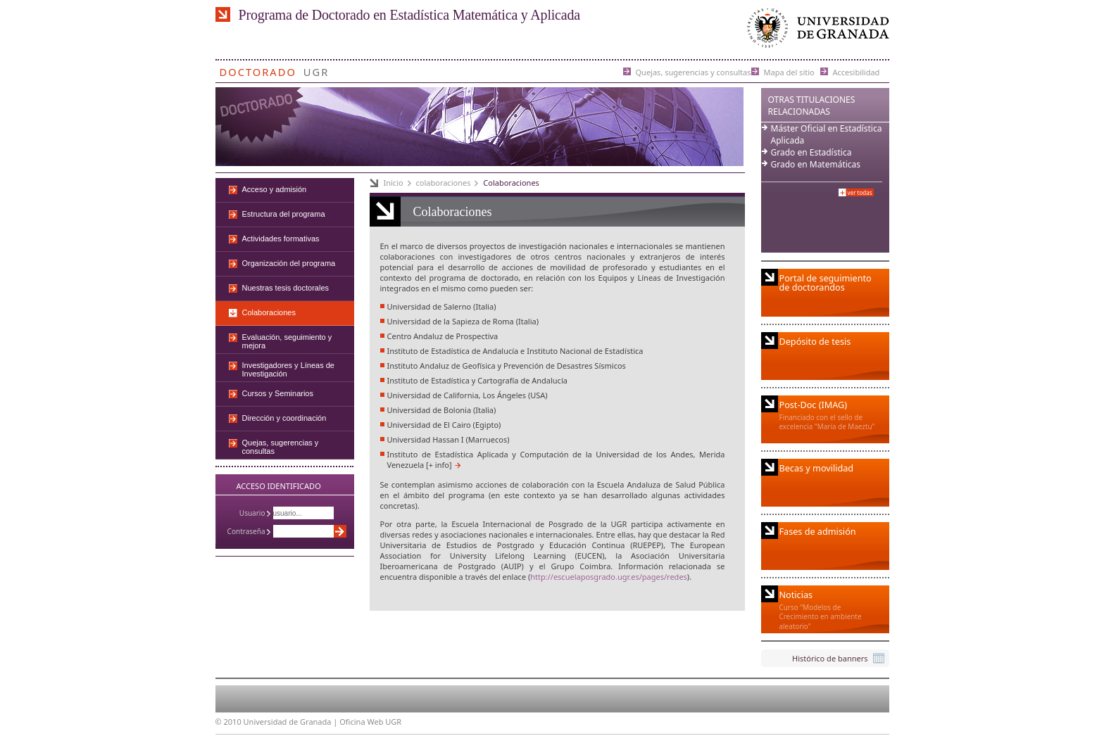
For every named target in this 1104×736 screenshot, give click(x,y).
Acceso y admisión (274, 189)
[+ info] (438, 464)
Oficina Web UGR (370, 721)
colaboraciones (443, 182)
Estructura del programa (283, 214)
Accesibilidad (856, 71)
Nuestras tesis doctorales (286, 288)
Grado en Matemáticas (816, 164)
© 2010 (228, 721)
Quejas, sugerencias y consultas (693, 71)
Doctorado (258, 69)
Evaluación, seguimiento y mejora (287, 341)
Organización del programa (289, 263)
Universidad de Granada (815, 31)
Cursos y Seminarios (277, 393)
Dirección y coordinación (284, 418)
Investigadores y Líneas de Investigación (288, 369)
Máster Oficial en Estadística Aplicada (826, 134)
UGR (316, 69)
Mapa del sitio (789, 71)
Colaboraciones (511, 182)
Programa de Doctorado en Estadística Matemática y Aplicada (409, 15)
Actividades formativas (281, 238)
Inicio (393, 182)
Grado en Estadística (811, 152)
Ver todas (860, 192)
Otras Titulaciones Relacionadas (811, 106)
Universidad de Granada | (292, 721)
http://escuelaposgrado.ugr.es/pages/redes (608, 576)
